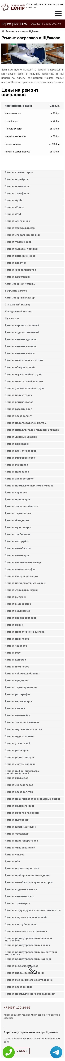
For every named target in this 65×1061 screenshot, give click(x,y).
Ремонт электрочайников (21, 506)
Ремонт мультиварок (18, 527)
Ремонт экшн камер (17, 610)
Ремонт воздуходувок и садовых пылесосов (33, 910)
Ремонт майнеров (16, 464)
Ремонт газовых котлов (20, 353)
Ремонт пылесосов (17, 819)
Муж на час (12, 318)
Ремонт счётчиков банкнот (22, 673)
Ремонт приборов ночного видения (27, 875)
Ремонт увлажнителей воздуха (25, 388)
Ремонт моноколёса (18, 715)
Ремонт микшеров (16, 778)
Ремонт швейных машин (20, 826)
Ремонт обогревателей (20, 367)
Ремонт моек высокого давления (26, 931)
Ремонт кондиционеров (20, 255)
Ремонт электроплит (18, 416)
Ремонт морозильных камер (23, 562)
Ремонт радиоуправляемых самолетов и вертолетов (31, 953)
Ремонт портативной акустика (25, 631)
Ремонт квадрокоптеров (21, 617)
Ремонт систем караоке (20, 764)
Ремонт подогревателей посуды (25, 423)
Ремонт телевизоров (18, 241)
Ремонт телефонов (17, 193)
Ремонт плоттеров (17, 666)
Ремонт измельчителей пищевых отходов (32, 429)
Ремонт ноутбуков (17, 179)
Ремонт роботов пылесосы (22, 812)
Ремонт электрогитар (19, 791)
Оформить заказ (15, 1050)
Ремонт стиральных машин (22, 235)
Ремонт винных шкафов (20, 569)
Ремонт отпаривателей (20, 847)
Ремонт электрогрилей (19, 478)
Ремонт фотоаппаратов (20, 269)
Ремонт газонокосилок (19, 896)
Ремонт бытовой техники (21, 248)
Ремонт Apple (14, 200)
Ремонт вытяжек (15, 597)
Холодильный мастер (18, 311)
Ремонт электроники (18, 986)
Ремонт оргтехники (17, 221)
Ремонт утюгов (14, 854)
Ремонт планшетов (17, 186)
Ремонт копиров (15, 659)
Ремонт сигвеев (15, 708)
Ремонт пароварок (17, 471)
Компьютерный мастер (20, 297)
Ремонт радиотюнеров (19, 757)
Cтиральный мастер (18, 304)
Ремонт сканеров (16, 645)
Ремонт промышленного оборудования (30, 993)
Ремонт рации (14, 624)
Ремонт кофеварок (17, 443)
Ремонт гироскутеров (19, 701)
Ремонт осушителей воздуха (23, 374)
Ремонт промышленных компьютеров (29, 485)
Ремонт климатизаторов (21, 450)
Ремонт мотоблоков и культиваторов (29, 882)
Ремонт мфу (13, 652)
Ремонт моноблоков (18, 548)
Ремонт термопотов (18, 513)
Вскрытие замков (16, 290)
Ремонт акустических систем (23, 729)
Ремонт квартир (15, 262)
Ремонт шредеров (16, 680)
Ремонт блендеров (17, 520)
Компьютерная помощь (20, 283)
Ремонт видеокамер (18, 604)
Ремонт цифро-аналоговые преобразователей (22, 772)
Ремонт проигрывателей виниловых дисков (32, 798)
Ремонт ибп (12, 861)
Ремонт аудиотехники (19, 736)
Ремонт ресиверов (17, 750)
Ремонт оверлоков (17, 833)
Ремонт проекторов (18, 499)
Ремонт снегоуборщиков (20, 924)
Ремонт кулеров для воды (21, 576)
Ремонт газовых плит (18, 409)
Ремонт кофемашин (18, 276)
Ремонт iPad (13, 214)
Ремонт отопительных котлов (24, 360)
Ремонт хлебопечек (17, 534)
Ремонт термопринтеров (21, 687)
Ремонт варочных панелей (22, 325)
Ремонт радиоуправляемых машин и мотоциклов (28, 939)
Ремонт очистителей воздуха (24, 381)
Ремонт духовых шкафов (21, 436)
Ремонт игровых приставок (22, 868)
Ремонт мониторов (17, 555)
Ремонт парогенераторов (21, 840)
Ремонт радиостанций (19, 805)
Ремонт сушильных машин (21, 590)
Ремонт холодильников (20, 228)
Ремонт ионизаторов (18, 395)
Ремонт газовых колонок (20, 346)
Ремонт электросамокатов (22, 722)
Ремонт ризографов (17, 694)
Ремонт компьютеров (19, 172)
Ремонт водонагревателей (22, 332)
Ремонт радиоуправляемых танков (27, 945)
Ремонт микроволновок (20, 457)
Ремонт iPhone (14, 207)
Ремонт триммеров (17, 903)
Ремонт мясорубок (17, 541)
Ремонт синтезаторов (19, 785)
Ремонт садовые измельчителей (26, 917)
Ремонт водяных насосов (21, 889)
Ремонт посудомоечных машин (25, 583)
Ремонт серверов (16, 492)
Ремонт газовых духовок (20, 339)
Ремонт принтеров (17, 638)
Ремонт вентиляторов (19, 402)
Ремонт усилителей (17, 743)
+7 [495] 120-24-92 (14, 24)
